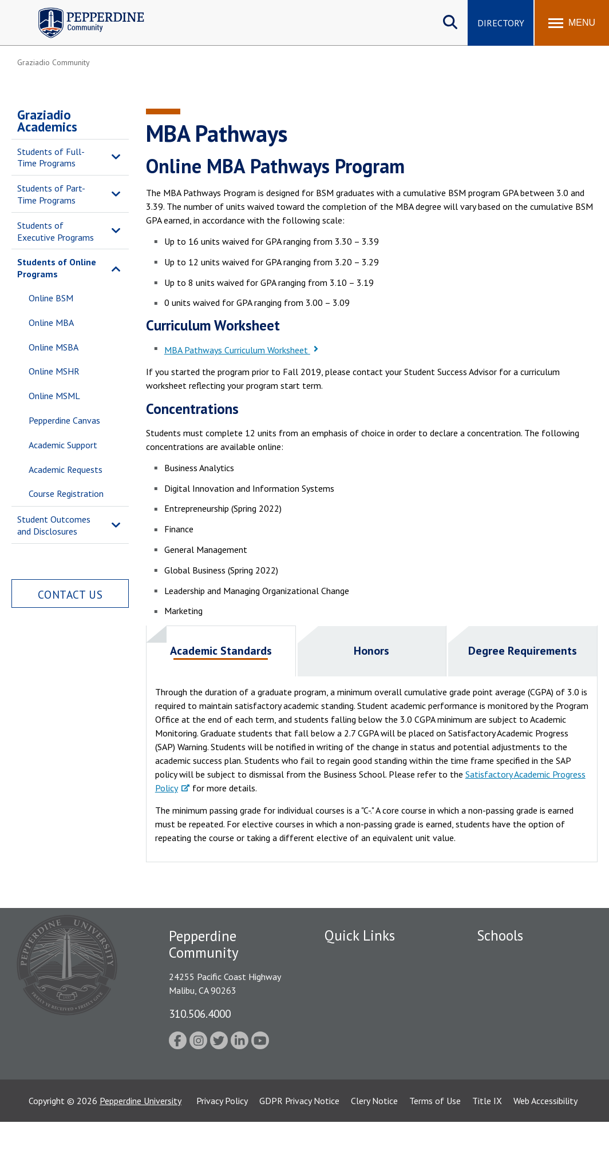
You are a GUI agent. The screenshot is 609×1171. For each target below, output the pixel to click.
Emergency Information (370, 996)
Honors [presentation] (371, 650)
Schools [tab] (500, 935)
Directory (500, 23)
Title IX (487, 1150)
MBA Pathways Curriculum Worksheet (237, 350)
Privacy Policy (222, 1150)
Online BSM (51, 298)
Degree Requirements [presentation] (522, 650)
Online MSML (54, 395)
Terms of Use (435, 1150)
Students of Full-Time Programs (51, 157)
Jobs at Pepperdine (360, 1016)
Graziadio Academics (47, 120)
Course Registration (66, 493)
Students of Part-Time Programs (51, 194)
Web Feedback (352, 1076)
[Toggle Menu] (572, 23)
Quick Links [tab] (360, 935)
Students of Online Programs (56, 268)
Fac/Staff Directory (363, 957)
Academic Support (63, 445)
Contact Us (70, 594)
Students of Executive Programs (55, 231)
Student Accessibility (364, 1036)
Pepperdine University (140, 1150)
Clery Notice (374, 1150)
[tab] (221, 651)
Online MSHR (54, 371)
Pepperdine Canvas (64, 420)
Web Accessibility (545, 1150)
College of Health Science (527, 1092)
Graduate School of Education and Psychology (527, 1034)
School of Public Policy (521, 1072)
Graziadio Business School (526, 996)
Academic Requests (65, 469)
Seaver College (505, 957)
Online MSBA (53, 347)
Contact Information (365, 1056)
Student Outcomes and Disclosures (53, 525)
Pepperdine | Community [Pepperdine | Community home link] (82, 10)
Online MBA (51, 322)
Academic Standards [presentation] (221, 650)
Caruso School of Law (519, 977)
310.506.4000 (200, 1013)
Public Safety (350, 977)
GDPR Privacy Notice (299, 1150)
